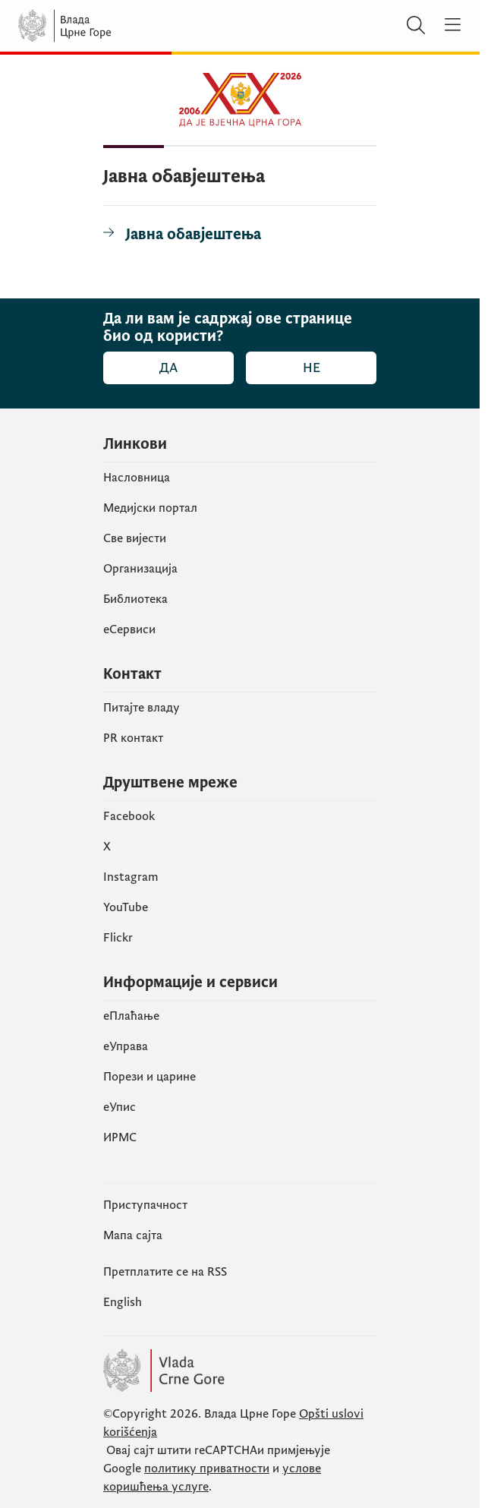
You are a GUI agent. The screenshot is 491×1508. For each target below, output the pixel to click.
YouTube (125, 907)
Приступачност (145, 1205)
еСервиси (129, 629)
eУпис (119, 1107)
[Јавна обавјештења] (182, 235)
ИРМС (120, 1137)
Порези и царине (149, 1076)
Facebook (129, 816)
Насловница (136, 477)
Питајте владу (141, 707)
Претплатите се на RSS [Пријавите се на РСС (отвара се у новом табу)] (165, 1271)
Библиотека (135, 599)
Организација (140, 568)
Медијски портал (150, 508)
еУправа (125, 1046)
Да (168, 368)
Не (311, 368)
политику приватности (206, 1468)
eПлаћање (131, 1016)
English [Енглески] (122, 1302)
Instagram (131, 877)
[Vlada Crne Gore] (109, 26)
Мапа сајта (132, 1235)
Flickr (118, 937)
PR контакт (133, 738)
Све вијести (134, 538)
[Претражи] (416, 26)
